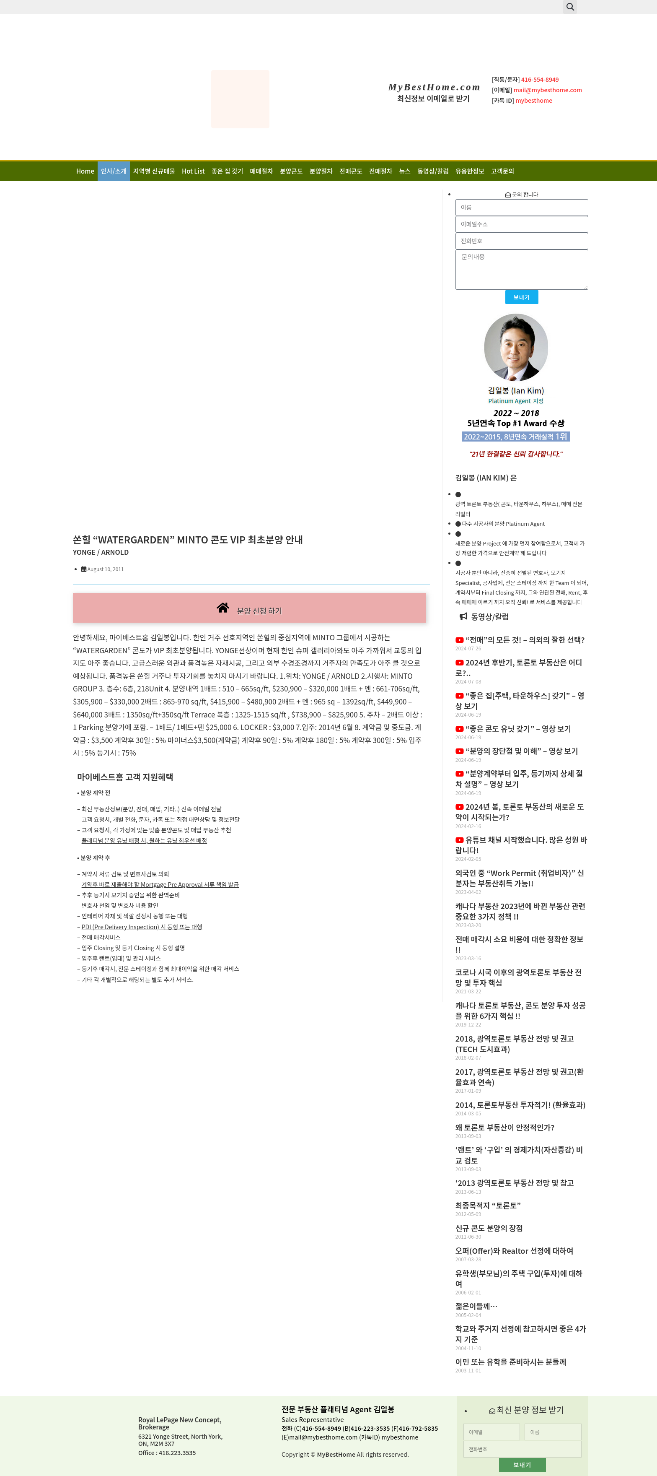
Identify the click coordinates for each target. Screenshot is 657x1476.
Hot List (193, 170)
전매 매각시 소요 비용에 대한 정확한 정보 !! (519, 944)
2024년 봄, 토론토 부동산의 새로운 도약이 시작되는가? (519, 811)
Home (85, 170)
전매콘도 (350, 170)
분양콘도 (291, 170)
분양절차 (321, 170)
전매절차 (380, 170)
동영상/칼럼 (433, 170)
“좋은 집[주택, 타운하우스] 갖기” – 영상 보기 (520, 700)
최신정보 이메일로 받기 (433, 98)
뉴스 (405, 170)
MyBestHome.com (434, 87)
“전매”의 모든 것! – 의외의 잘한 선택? (520, 639)
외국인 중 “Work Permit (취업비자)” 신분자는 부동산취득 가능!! (519, 878)
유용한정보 (469, 170)
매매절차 (261, 170)
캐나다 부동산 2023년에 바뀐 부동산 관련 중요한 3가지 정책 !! (520, 911)
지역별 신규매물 (154, 170)
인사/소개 (114, 170)
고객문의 (502, 170)
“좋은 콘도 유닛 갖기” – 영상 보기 (513, 728)
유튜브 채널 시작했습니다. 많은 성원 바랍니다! (521, 844)
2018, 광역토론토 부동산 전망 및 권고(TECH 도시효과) (514, 1043)
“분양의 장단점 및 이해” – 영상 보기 (516, 750)
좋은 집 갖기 (227, 170)
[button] (570, 7)
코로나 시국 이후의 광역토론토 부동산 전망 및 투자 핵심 (518, 977)
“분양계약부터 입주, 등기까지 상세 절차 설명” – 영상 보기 (519, 778)
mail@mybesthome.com (323, 1437)
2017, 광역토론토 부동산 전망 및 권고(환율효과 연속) (519, 1076)
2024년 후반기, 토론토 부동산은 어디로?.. (518, 667)
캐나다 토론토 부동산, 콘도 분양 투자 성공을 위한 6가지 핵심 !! (520, 1010)
